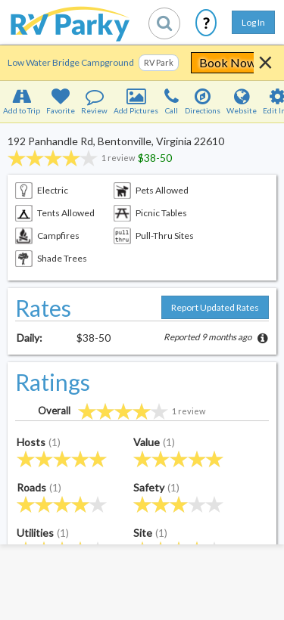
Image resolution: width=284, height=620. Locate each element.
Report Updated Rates (215, 307)
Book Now (227, 62)
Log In (253, 22)
